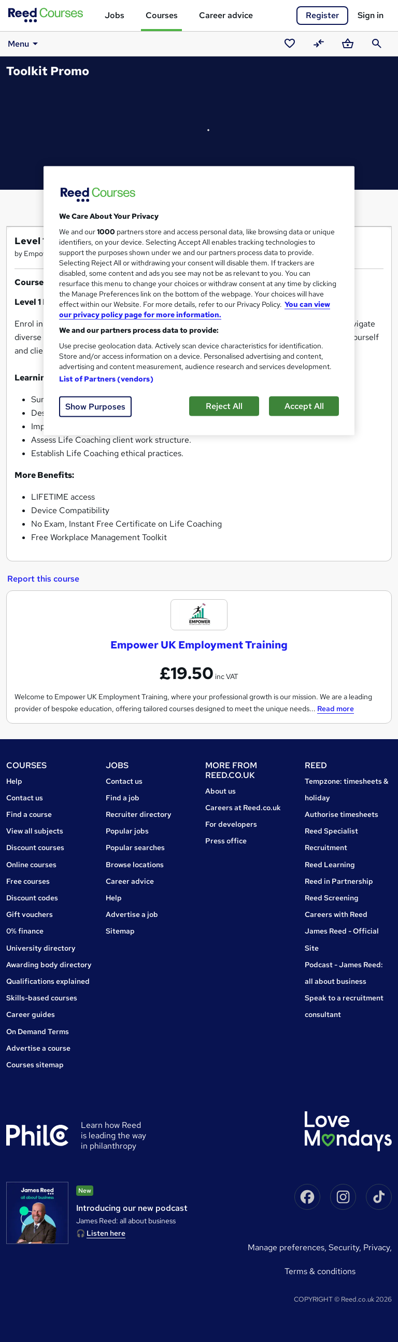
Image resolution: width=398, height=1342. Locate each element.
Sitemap (120, 931)
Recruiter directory (139, 814)
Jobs (114, 15)
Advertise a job (132, 914)
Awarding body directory (49, 964)
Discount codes (32, 897)
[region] (199, 300)
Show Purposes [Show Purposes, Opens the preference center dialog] (95, 406)
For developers (231, 824)
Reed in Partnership (339, 881)
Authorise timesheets (341, 814)
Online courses (31, 864)
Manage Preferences (286, 1247)
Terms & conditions (320, 1271)
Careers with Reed (336, 914)
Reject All (224, 406)
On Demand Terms (37, 1031)
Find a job (122, 797)
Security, (346, 1247)
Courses (162, 15)
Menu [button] (24, 43)
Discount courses (35, 847)
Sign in (370, 15)
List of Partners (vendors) (106, 379)
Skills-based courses (41, 997)
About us (220, 791)
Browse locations (135, 864)
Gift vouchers (29, 914)
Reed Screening (332, 897)
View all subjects (34, 831)
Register (322, 15)
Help (14, 781)
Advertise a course (38, 1048)
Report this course (43, 578)
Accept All (304, 406)
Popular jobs (127, 831)
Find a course (29, 814)
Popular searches (135, 847)
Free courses (28, 881)
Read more (335, 708)
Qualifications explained (48, 981)
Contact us (24, 797)
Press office (226, 840)
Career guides (30, 1014)
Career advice (226, 15)
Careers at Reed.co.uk (243, 807)
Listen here (106, 1233)
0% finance (25, 931)
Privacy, (377, 1247)
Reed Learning (330, 864)
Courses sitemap (35, 1064)
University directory (41, 948)
